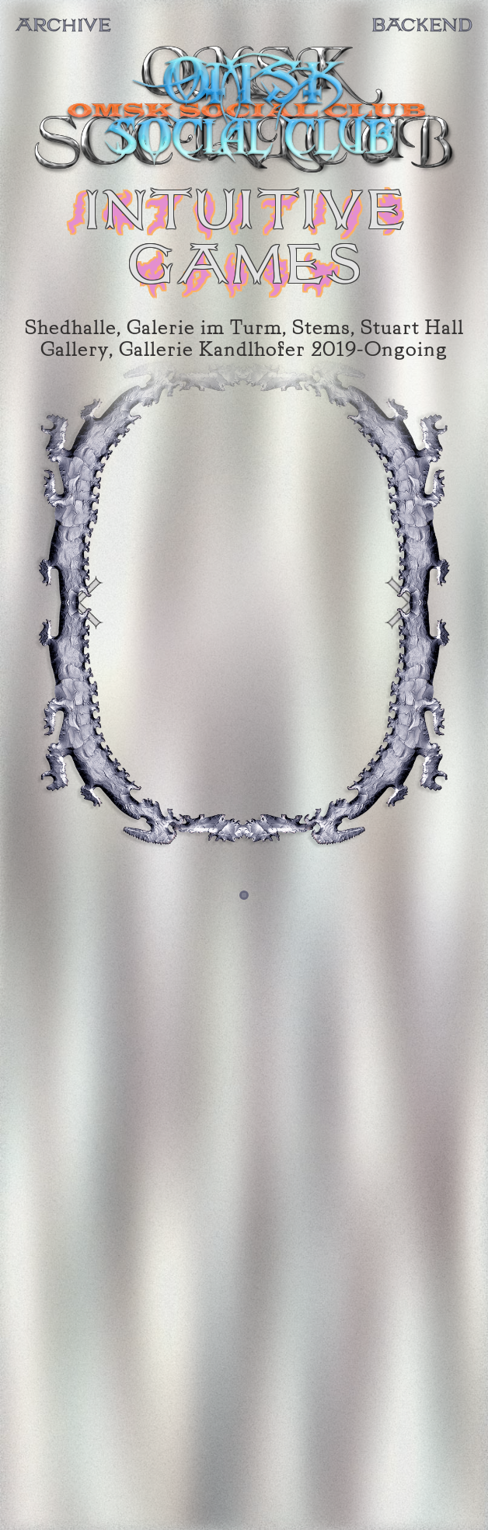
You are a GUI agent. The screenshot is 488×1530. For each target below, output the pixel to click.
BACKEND (421, 25)
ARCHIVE (63, 25)
